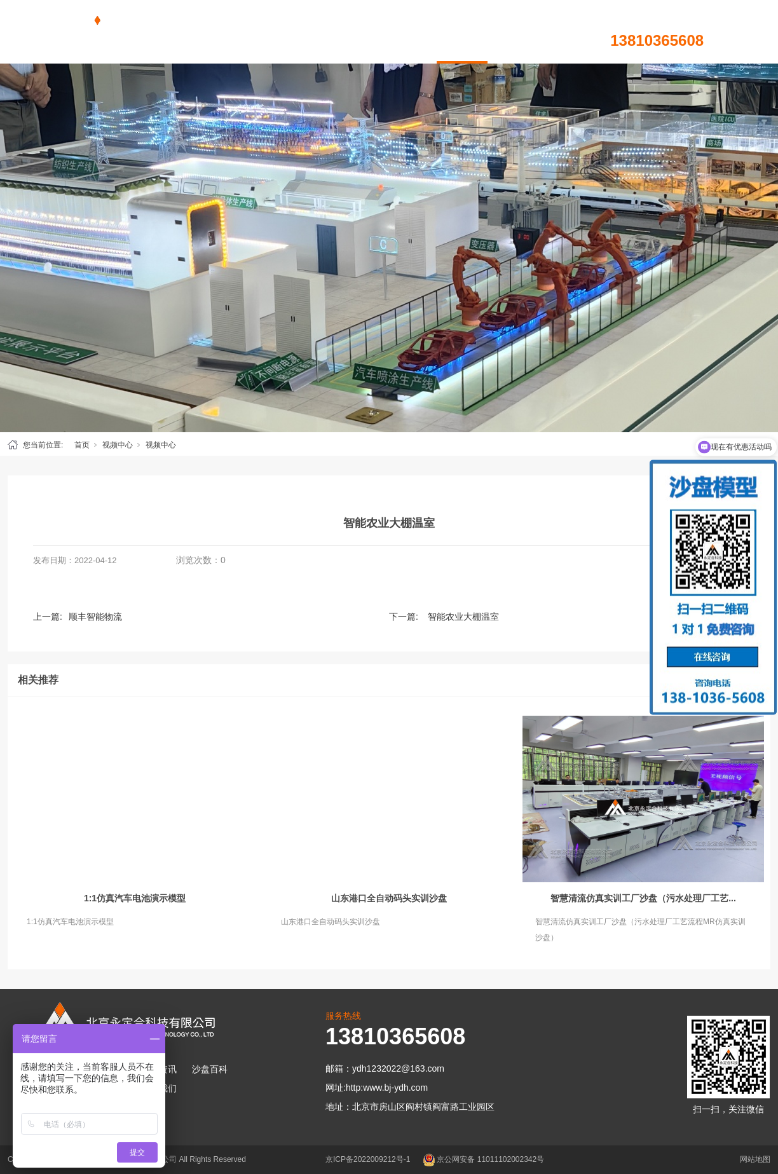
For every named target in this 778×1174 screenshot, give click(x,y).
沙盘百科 (411, 31)
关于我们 (513, 31)
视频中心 (462, 31)
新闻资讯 (360, 31)
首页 (258, 31)
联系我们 (564, 31)
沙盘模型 (309, 31)
